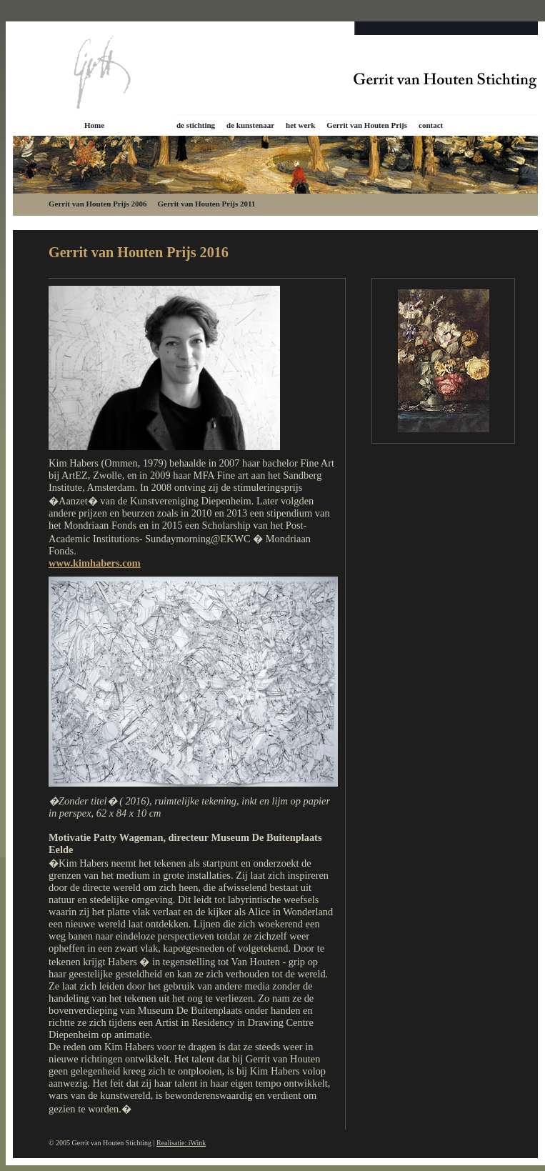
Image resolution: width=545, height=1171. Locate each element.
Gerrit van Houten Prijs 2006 (97, 203)
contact (431, 125)
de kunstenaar (250, 125)
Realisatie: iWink (181, 1143)
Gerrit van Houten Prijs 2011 (206, 203)
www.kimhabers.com (95, 563)
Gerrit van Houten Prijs (366, 125)
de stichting (195, 125)
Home (94, 125)
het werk (300, 125)
